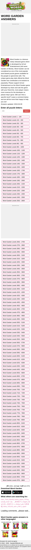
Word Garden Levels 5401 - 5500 (14, 336)
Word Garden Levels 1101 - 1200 (14, 154)
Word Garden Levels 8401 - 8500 (14, 436)
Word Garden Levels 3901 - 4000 (14, 285)
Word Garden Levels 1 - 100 (12, 117)
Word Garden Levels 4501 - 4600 (14, 305)
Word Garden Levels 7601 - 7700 (14, 410)
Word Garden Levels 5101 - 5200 (14, 326)
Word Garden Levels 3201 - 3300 (14, 262)
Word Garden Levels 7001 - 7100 (14, 389)
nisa (2, 499)
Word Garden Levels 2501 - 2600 (14, 201)
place (21, 499)
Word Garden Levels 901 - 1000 (13, 147)
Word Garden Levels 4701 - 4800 (14, 312)
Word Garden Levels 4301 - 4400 (14, 299)
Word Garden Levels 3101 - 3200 (14, 258)
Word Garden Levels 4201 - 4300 (14, 295)
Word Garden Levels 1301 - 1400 (14, 160)
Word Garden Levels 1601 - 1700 (14, 170)
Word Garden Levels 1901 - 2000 (14, 180)
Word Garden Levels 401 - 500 (13, 130)
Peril (6, 499)
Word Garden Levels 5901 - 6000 (14, 352)
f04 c (20, 506)
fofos (5, 506)
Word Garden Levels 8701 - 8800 (14, 446)
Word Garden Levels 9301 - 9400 (14, 467)
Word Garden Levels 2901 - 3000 (14, 252)
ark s (15, 506)
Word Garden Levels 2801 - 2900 (14, 248)
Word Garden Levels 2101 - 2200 (14, 187)
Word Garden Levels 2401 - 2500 (14, 197)
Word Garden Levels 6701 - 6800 (14, 379)
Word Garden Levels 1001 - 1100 (14, 150)
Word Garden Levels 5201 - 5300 (14, 329)
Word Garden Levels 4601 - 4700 (14, 309)
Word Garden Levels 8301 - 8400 (14, 433)
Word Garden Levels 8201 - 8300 (14, 430)
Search (26, 111)
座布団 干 (18, 502)
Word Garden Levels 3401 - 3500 (14, 269)
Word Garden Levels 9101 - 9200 (14, 460)
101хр (26, 499)
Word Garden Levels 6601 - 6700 (14, 376)
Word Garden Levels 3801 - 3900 (14, 282)
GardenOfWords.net (16, 543)
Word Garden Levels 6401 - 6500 (14, 369)
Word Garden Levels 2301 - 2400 (14, 194)
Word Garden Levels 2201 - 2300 (14, 190)
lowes (17, 499)
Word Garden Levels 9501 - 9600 (14, 473)
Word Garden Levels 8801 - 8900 (14, 450)
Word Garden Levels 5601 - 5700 (14, 342)
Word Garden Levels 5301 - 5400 (14, 332)
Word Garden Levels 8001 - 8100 (14, 423)
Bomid (11, 499)
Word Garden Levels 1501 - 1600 (14, 167)
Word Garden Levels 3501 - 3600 (14, 272)
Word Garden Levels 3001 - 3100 (14, 255)
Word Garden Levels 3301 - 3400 (14, 265)
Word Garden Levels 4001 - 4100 (14, 289)
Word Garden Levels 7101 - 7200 (14, 393)
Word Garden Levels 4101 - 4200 (14, 292)
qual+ (24, 506)
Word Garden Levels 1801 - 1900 (14, 177)
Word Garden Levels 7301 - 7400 (14, 399)
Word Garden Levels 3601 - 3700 (14, 275)
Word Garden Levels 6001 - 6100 (14, 356)
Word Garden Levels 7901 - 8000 (14, 420)
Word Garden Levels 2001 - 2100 (14, 184)
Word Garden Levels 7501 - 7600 (14, 406)
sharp (18, 504)
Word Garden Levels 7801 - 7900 (14, 416)
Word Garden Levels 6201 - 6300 (14, 363)
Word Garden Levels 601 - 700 (13, 137)
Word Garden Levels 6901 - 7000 (14, 386)
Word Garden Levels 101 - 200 (13, 120)
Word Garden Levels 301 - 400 (13, 127)
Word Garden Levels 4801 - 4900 (14, 316)
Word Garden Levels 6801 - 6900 (14, 383)
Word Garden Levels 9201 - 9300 (14, 463)
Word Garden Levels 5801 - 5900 (14, 349)
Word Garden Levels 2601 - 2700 (14, 242)
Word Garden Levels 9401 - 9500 (14, 470)
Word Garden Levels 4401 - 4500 (14, 302)
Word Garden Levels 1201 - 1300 (14, 157)
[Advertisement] (15, 40)
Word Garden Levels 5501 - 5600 (14, 339)
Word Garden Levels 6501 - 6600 (14, 373)
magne (25, 502)
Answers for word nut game (8, 541)
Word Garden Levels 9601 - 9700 (14, 477)
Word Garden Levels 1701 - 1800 (14, 174)
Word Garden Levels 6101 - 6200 (14, 359)
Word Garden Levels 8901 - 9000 (14, 453)
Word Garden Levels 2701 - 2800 (14, 245)
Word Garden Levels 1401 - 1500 (14, 164)
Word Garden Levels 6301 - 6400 (14, 366)
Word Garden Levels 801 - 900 (13, 143)
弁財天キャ (11, 504)
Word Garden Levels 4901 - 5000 (14, 319)
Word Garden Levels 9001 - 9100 (14, 457)
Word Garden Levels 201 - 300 (13, 123)
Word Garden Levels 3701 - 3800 (14, 279)
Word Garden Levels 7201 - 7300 (14, 396)
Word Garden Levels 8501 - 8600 (14, 440)
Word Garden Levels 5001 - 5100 (14, 322)
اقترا (22, 504)
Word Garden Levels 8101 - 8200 (14, 426)
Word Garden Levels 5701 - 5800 (14, 346)
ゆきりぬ (10, 502)
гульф (3, 502)
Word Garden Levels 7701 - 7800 (14, 413)
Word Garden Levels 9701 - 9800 (14, 480)
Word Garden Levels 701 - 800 (13, 140)
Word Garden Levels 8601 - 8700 (14, 443)
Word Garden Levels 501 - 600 (13, 133)
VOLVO (10, 506)
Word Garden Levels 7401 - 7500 (14, 403)
